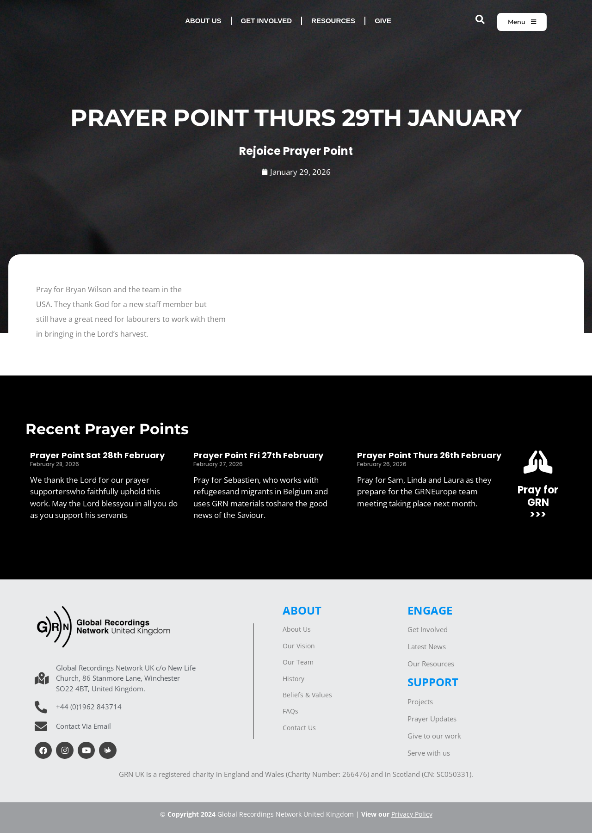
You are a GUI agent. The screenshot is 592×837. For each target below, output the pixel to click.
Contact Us (299, 731)
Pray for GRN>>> (538, 506)
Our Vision (299, 650)
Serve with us (428, 757)
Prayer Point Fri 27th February (258, 459)
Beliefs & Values (307, 699)
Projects (420, 705)
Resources (333, 23)
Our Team (298, 666)
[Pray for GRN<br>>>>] (537, 466)
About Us (297, 633)
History (293, 682)
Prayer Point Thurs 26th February (429, 459)
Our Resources (430, 667)
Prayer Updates (431, 722)
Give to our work (434, 740)
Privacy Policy (411, 818)
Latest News (426, 650)
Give (383, 23)
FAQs (290, 715)
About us (203, 23)
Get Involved (427, 633)
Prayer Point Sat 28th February (97, 459)
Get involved (266, 23)
